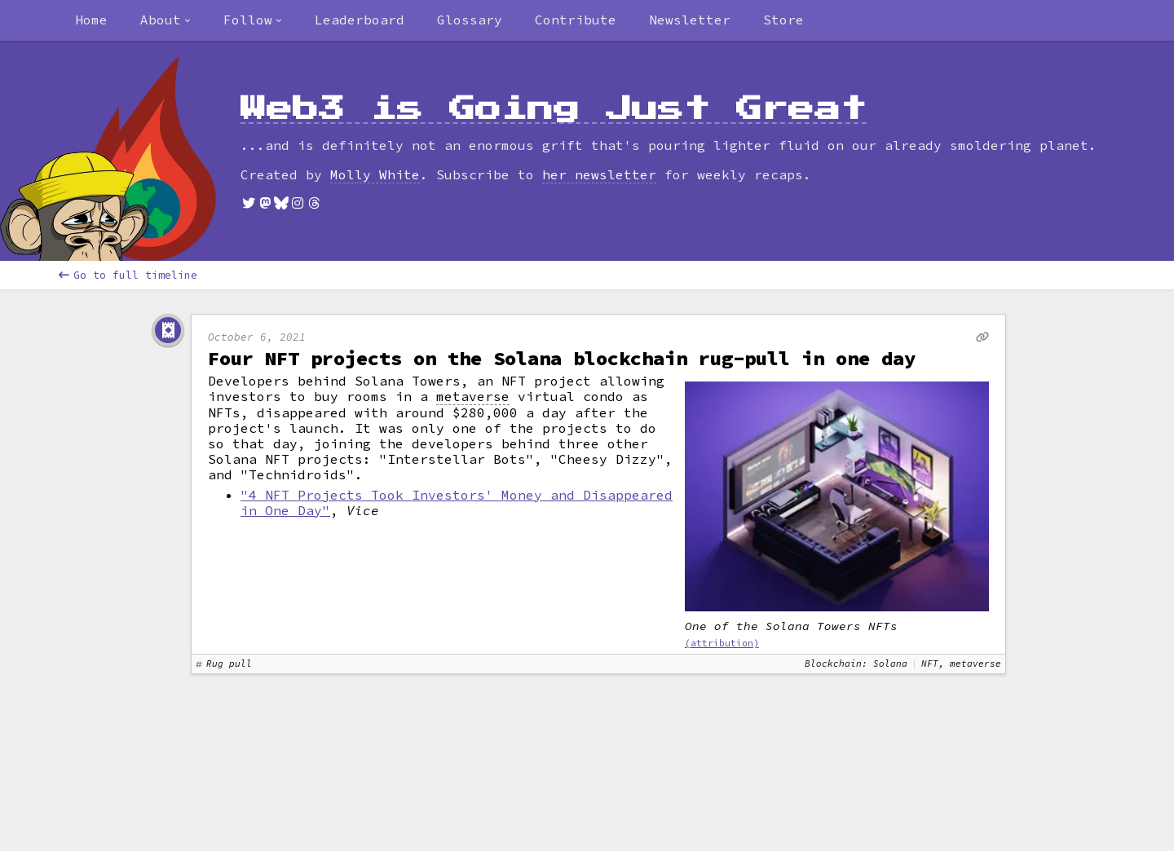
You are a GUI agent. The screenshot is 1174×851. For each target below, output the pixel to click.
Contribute (575, 19)
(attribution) (722, 643)
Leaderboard (359, 19)
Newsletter (689, 19)
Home (91, 19)
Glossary (469, 19)
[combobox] (165, 20)
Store (783, 19)
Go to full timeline (128, 275)
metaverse (473, 396)
